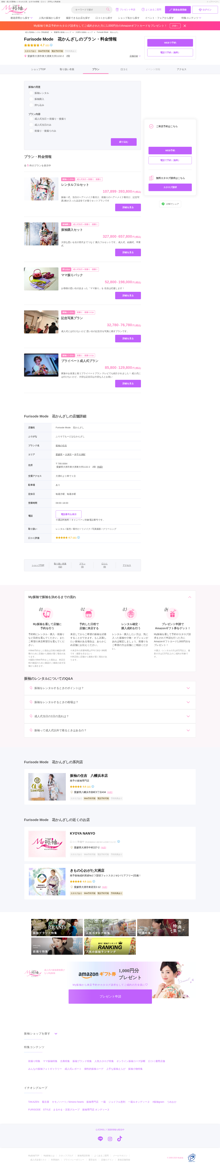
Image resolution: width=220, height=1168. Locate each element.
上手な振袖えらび (115, 1069)
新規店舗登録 (124, 1160)
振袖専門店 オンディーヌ (95, 1110)
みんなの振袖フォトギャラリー (45, 1069)
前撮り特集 (34, 1061)
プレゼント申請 (125, 9)
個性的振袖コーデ (93, 1069)
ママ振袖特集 (50, 1061)
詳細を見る (128, 207)
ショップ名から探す (129, 17)
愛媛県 (59, 454)
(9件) (47, 45)
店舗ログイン (107, 1160)
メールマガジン (120, 1156)
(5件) (89, 787)
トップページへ (213, 2)
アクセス (181, 69)
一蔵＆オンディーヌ (139, 1102)
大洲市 (68, 454)
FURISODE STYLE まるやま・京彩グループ (54, 1110)
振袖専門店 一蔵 (96, 1102)
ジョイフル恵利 (116, 1102)
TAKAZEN (33, 1102)
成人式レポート (73, 1069)
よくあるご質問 (151, 9)
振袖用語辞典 (84, 1156)
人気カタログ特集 (104, 1061)
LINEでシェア (170, 204)
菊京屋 (45, 1102)
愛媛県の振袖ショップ (62, 32)
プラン (95, 69)
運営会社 (93, 1160)
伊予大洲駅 (79, 454)
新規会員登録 (177, 9)
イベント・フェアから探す (159, 17)
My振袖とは (48, 1156)
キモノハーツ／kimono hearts (68, 1102)
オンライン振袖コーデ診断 (131, 1061)
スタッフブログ (66, 1156)
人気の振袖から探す (49, 17)
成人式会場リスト (38, 1160)
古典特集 (65, 1061)
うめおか (172, 1102)
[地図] (100, 467)
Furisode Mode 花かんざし (108, 32)
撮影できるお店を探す (78, 17)
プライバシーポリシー (74, 1160)
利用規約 (55, 1160)
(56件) (89, 882)
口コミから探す (104, 17)
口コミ (124, 69)
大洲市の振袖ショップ (84, 32)
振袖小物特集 (135, 1069)
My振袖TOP (33, 1156)
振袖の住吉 (61, 445)
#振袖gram (158, 1102)
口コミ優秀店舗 (156, 1061)
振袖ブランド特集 (82, 1061)
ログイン (205, 9)
